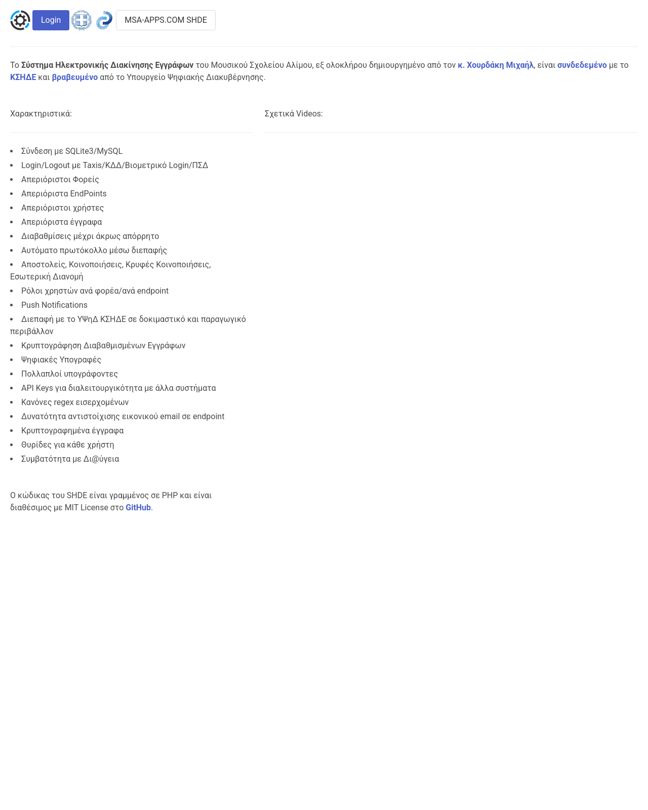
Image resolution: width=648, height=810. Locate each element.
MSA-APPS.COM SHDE (166, 20)
